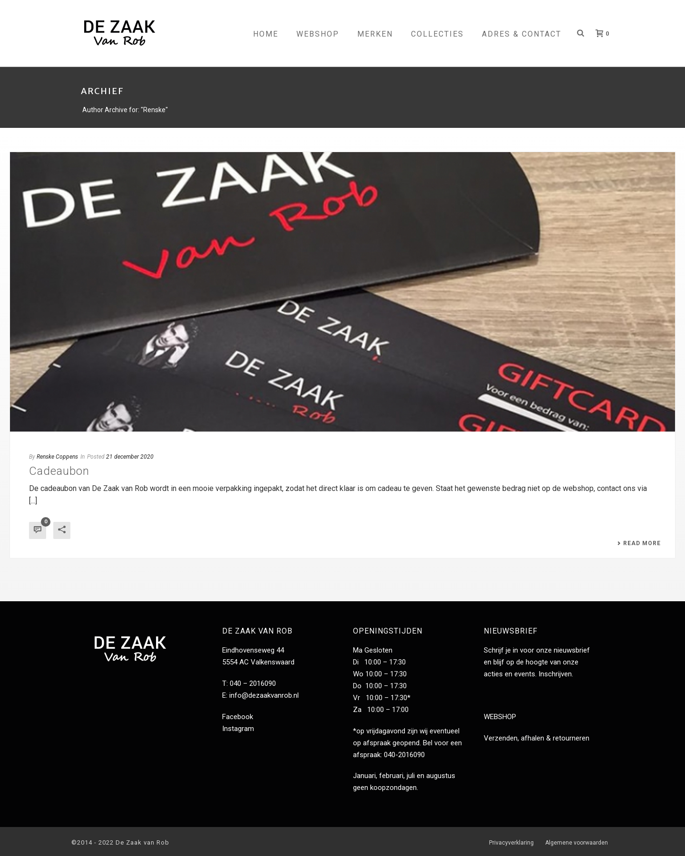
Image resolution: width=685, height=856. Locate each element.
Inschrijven (555, 674)
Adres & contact (521, 33)
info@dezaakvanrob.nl (264, 695)
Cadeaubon (59, 471)
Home (265, 33)
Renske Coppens (57, 456)
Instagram (238, 728)
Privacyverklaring (511, 842)
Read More (639, 543)
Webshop (317, 33)
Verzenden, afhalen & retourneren (536, 738)
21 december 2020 (130, 456)
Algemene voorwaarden (576, 842)
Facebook (237, 716)
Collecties (437, 33)
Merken (375, 33)
